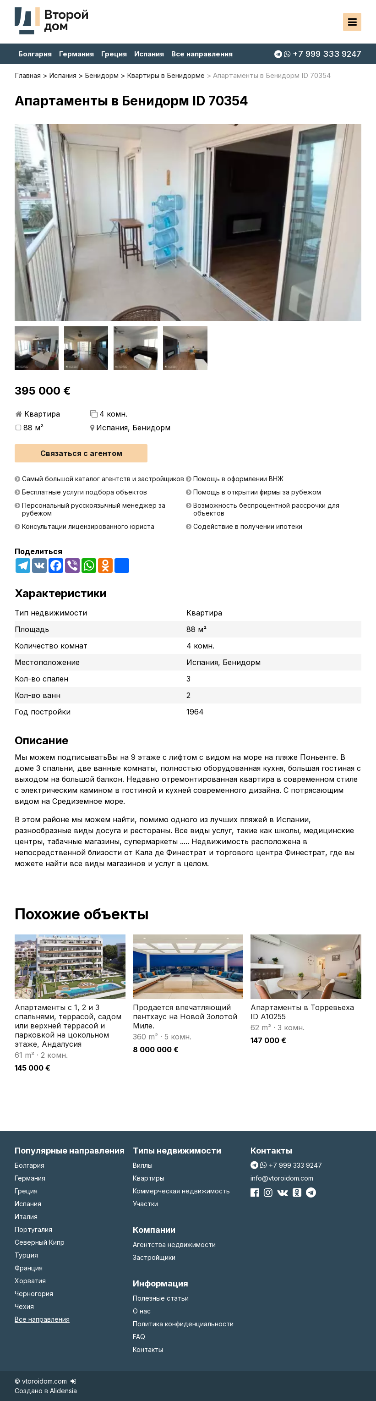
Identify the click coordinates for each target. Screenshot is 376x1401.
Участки (145, 1204)
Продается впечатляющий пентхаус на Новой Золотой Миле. (185, 1016)
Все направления (202, 53)
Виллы (143, 1165)
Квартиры (148, 1178)
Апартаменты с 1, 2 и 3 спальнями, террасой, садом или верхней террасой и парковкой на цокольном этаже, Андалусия (68, 1026)
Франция (29, 1268)
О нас (142, 1311)
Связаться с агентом (81, 453)
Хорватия (30, 1281)
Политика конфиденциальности (183, 1324)
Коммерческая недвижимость (181, 1191)
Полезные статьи (161, 1298)
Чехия (24, 1306)
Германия (76, 53)
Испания (149, 53)
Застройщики (154, 1257)
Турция (26, 1255)
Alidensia (63, 1391)
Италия (26, 1216)
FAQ (139, 1337)
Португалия (33, 1229)
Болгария (35, 53)
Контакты (148, 1349)
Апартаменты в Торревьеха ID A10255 (302, 1012)
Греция (114, 53)
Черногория (34, 1293)
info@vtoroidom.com (282, 1178)
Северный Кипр (40, 1242)
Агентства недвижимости (174, 1244)
